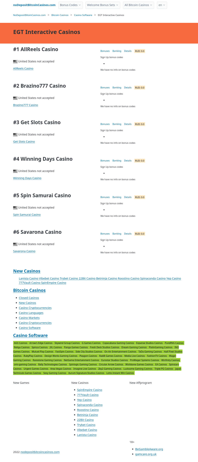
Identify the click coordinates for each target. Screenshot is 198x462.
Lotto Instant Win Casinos (120, 373)
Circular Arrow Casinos (111, 364)
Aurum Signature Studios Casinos (86, 373)
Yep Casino (173, 278)
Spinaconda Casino (153, 278)
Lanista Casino (29, 278)
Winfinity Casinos (170, 360)
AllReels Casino (23, 68)
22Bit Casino (87, 278)
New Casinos (26, 271)
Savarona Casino (24, 251)
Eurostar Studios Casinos (114, 360)
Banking (116, 51)
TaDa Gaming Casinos (150, 351)
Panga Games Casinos (76, 347)
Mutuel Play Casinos (43, 351)
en (160, 5)
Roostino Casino (129, 278)
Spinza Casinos (40, 347)
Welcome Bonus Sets (101, 5)
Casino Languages (31, 313)
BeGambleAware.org (149, 449)
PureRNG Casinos (174, 343)
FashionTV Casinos (157, 355)
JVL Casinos (56, 347)
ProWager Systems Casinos (145, 360)
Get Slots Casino (24, 141)
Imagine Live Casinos (85, 368)
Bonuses (105, 51)
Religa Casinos (22, 347)
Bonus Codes (69, 5)
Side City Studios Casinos (89, 351)
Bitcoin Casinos (29, 290)
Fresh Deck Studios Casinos (105, 347)
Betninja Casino (107, 278)
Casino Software (30, 328)
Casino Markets (29, 318)
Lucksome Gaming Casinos (138, 368)
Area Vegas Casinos (61, 368)
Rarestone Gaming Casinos (47, 360)
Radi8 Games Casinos (111, 355)
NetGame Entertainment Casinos (82, 360)
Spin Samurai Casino (27, 215)
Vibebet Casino (49, 278)
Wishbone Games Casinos (139, 364)
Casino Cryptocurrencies (35, 308)
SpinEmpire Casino (53, 283)
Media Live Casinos (134, 355)
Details (127, 51)
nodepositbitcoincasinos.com (40, 452)
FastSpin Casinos (64, 351)
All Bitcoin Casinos (137, 5)
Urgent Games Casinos (36, 368)
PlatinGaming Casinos (161, 347)
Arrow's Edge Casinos (41, 343)
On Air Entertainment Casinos (120, 351)
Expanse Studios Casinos (149, 343)
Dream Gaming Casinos (134, 347)
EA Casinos (161, 364)
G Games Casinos (91, 343)
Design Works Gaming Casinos (61, 355)
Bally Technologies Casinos (53, 364)
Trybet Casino (69, 278)
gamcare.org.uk (145, 454)
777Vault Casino (30, 283)
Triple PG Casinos (164, 368)
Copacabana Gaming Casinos (119, 343)
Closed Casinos (29, 298)
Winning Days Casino (27, 178)
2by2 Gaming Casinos (110, 368)
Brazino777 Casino (25, 105)
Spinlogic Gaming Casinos (83, 364)
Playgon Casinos (89, 355)
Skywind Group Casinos (67, 343)
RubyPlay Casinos (33, 355)
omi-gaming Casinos (25, 364)
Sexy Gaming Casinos (55, 373)
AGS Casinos (21, 343)
